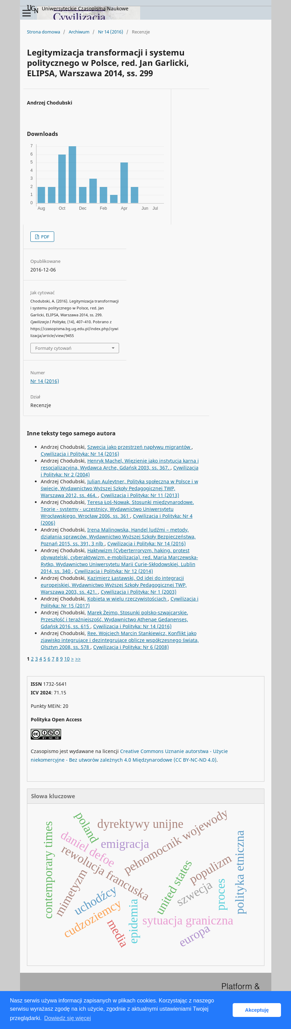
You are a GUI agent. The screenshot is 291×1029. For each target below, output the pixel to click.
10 (67, 658)
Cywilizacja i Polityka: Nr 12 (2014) (114, 571)
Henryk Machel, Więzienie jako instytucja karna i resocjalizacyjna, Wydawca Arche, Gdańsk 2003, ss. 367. (120, 464)
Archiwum (79, 32)
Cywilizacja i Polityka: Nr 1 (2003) (138, 591)
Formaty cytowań (53, 348)
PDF (44, 237)
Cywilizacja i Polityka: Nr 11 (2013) (140, 495)
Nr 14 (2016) (110, 32)
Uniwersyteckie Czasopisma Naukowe (77, 9)
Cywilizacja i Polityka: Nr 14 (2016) (80, 454)
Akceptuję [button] (257, 1010)
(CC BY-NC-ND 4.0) (195, 759)
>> (78, 658)
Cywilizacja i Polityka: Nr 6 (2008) (131, 647)
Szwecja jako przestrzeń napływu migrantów (139, 447)
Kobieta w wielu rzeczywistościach (127, 598)
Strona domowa (43, 32)
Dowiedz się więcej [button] (67, 1018)
